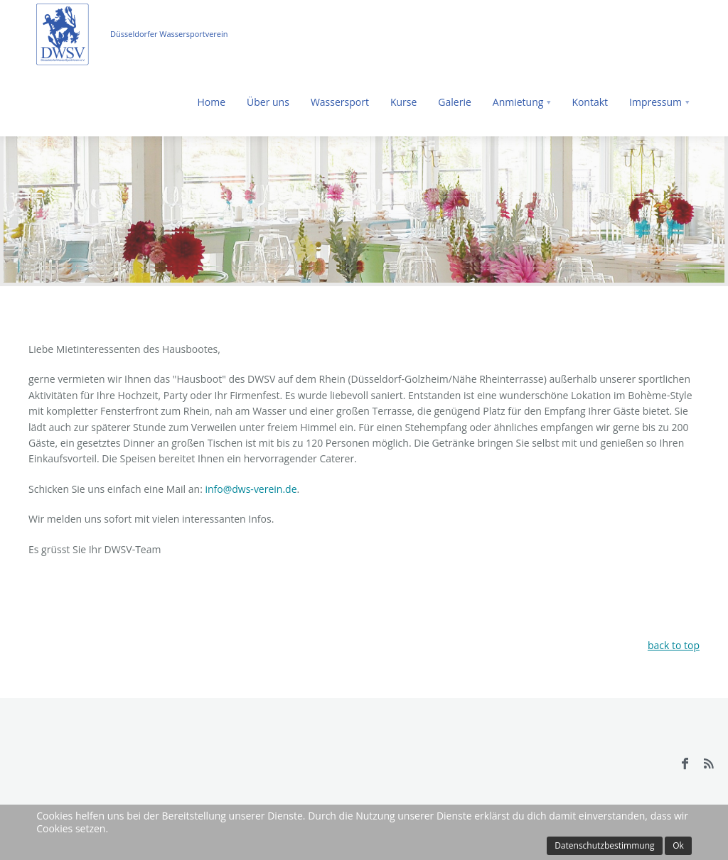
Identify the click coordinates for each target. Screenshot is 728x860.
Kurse (403, 102)
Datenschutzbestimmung (604, 845)
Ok (678, 845)
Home (211, 102)
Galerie (454, 102)
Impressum (655, 102)
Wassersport (340, 102)
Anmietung (518, 102)
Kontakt (590, 102)
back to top (674, 645)
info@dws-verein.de (250, 489)
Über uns (268, 102)
